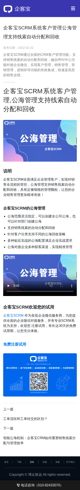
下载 (19, 462)
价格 (45, 462)
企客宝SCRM (13, 315)
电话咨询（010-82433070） (40, 485)
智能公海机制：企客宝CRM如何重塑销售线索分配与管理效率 (39, 440)
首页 (6, 462)
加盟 (57, 462)
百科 (32, 462)
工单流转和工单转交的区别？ (25, 419)
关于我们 (70, 462)
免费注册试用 (14, 344)
